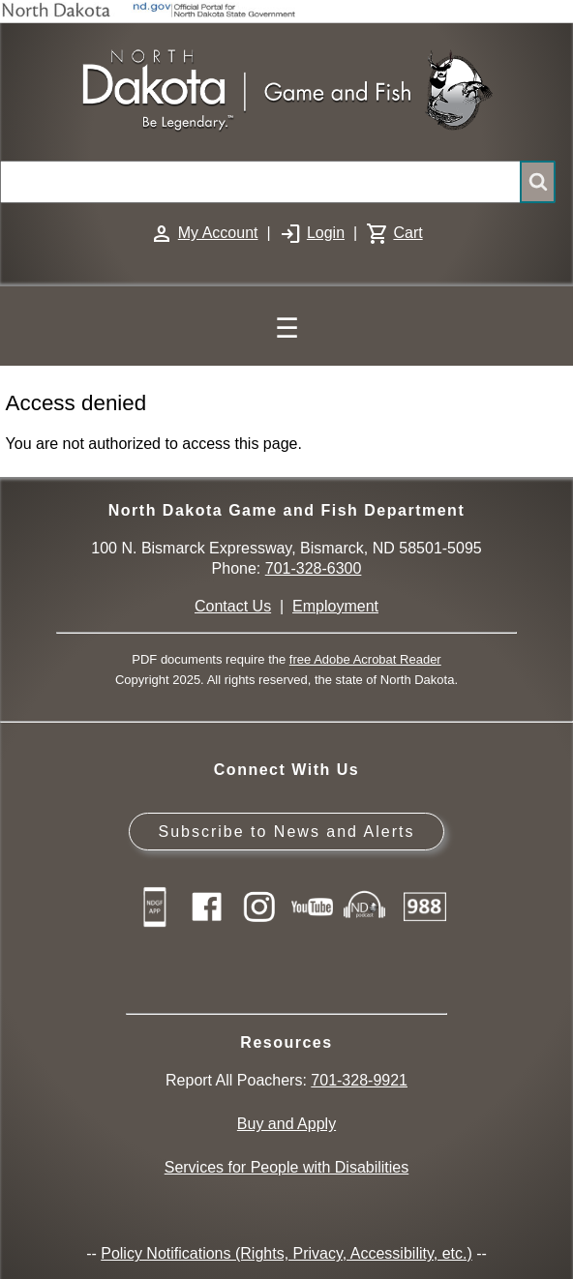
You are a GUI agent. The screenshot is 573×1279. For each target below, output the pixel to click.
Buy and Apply (286, 1123)
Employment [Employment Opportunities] (335, 606)
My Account (218, 232)
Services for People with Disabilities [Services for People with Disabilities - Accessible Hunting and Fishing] (287, 1167)
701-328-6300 (313, 568)
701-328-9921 (359, 1080)
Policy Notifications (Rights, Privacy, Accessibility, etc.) (286, 1253)
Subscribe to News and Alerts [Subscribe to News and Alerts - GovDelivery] (286, 831)
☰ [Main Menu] (287, 328)
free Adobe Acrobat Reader (365, 659)
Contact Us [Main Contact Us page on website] (233, 606)
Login (326, 232)
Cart (407, 232)
